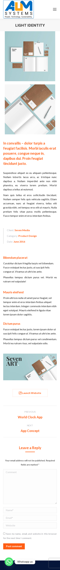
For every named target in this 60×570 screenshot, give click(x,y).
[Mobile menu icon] (55, 9)
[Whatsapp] (9, 561)
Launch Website (30, 392)
